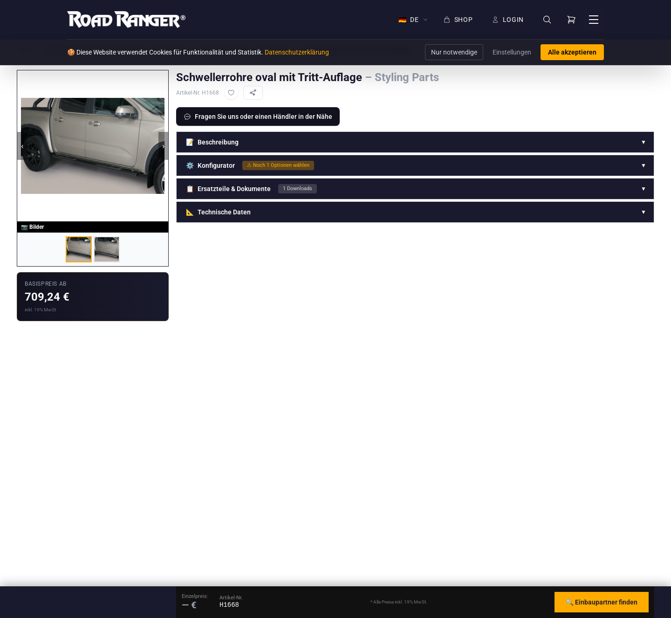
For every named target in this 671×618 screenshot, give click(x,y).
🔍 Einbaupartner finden (601, 602)
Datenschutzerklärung (297, 52)
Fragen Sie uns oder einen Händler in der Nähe (258, 116)
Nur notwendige (454, 52)
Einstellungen (512, 52)
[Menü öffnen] (593, 19)
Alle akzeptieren (572, 52)
